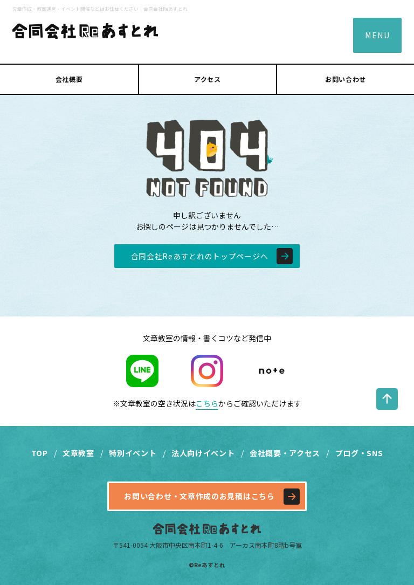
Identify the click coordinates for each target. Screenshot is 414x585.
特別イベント (132, 453)
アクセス (207, 79)
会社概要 (69, 79)
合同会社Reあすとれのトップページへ (199, 256)
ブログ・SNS (359, 453)
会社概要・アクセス (285, 453)
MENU (377, 35)
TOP (39, 453)
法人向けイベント (203, 453)
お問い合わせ (345, 79)
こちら (207, 403)
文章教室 (78, 453)
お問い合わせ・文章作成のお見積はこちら (199, 496)
